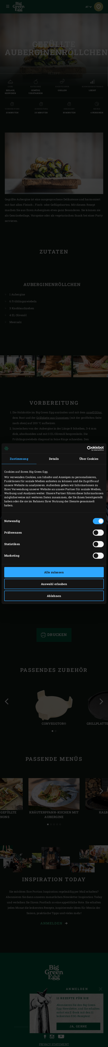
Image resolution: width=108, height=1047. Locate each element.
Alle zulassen (54, 572)
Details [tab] (54, 459)
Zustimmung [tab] (19, 459)
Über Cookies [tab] (89, 459)
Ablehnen (54, 596)
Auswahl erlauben (54, 584)
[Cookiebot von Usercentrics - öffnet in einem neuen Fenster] (87, 448)
